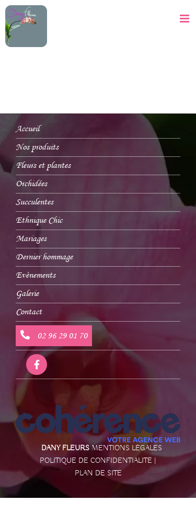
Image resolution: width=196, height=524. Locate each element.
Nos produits (37, 147)
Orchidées (31, 184)
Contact (29, 312)
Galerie (27, 294)
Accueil (27, 129)
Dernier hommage (44, 257)
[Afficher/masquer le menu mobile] (185, 18)
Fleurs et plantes (43, 165)
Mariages (31, 239)
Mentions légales (126, 448)
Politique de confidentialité (96, 460)
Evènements (35, 275)
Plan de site (98, 473)
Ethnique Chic (39, 220)
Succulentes (34, 202)
